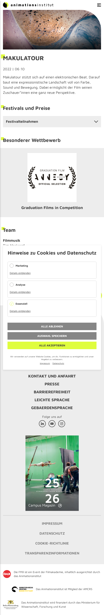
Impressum (45, 363)
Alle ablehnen (52, 326)
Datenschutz (58, 363)
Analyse (20, 284)
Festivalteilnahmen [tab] (22, 121)
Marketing (22, 265)
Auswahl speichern (52, 335)
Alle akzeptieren (52, 345)
